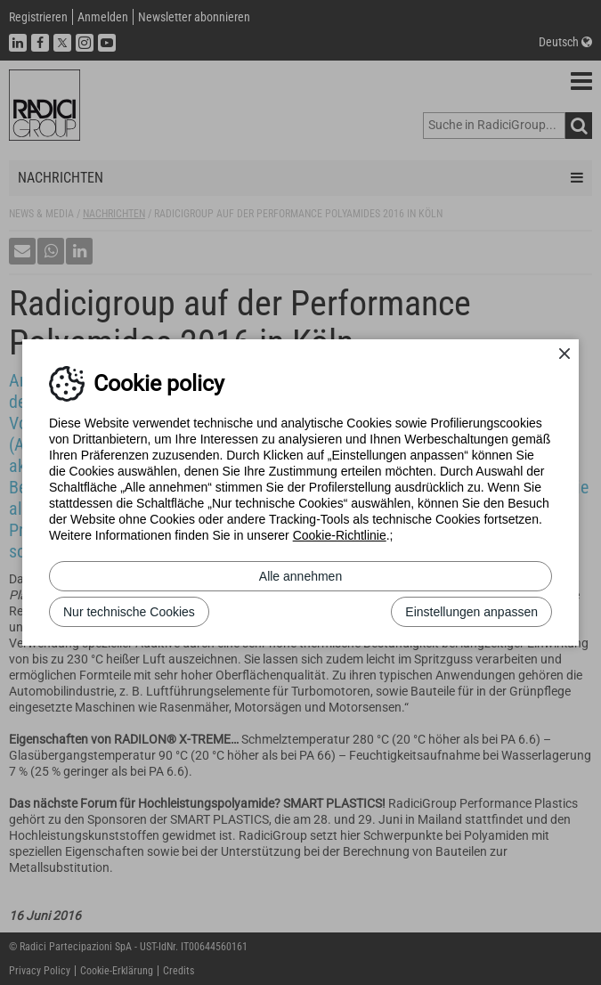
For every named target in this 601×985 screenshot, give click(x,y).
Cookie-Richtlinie (339, 535)
